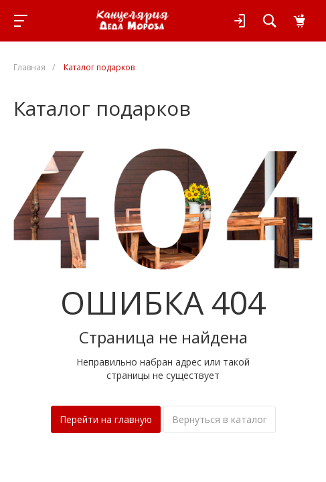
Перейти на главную (106, 419)
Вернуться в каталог (219, 419)
